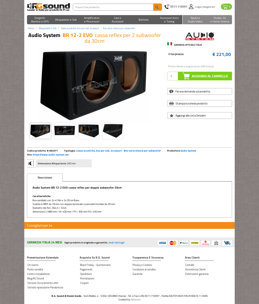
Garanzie (138, 274)
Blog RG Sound (35, 278)
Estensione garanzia (196, 274)
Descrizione (45, 177)
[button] (40, 19)
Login (198, 7)
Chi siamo (32, 265)
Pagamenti (86, 269)
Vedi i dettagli (116, 242)
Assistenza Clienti (195, 269)
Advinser (136, 299)
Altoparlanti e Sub (47, 28)
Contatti (189, 265)
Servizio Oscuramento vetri (42, 283)
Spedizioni (86, 274)
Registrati (209, 7)
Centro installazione (38, 274)
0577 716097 (178, 6)
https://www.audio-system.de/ (51, 154)
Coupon (84, 283)
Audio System (188, 150)
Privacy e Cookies (142, 265)
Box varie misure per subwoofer (119, 28)
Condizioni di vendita (144, 269)
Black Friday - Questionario (95, 265)
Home (31, 28)
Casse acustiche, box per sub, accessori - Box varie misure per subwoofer (118, 150)
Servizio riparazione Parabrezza (45, 287)
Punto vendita (35, 269)
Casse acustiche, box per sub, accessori (80, 28)
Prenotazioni (87, 278)
